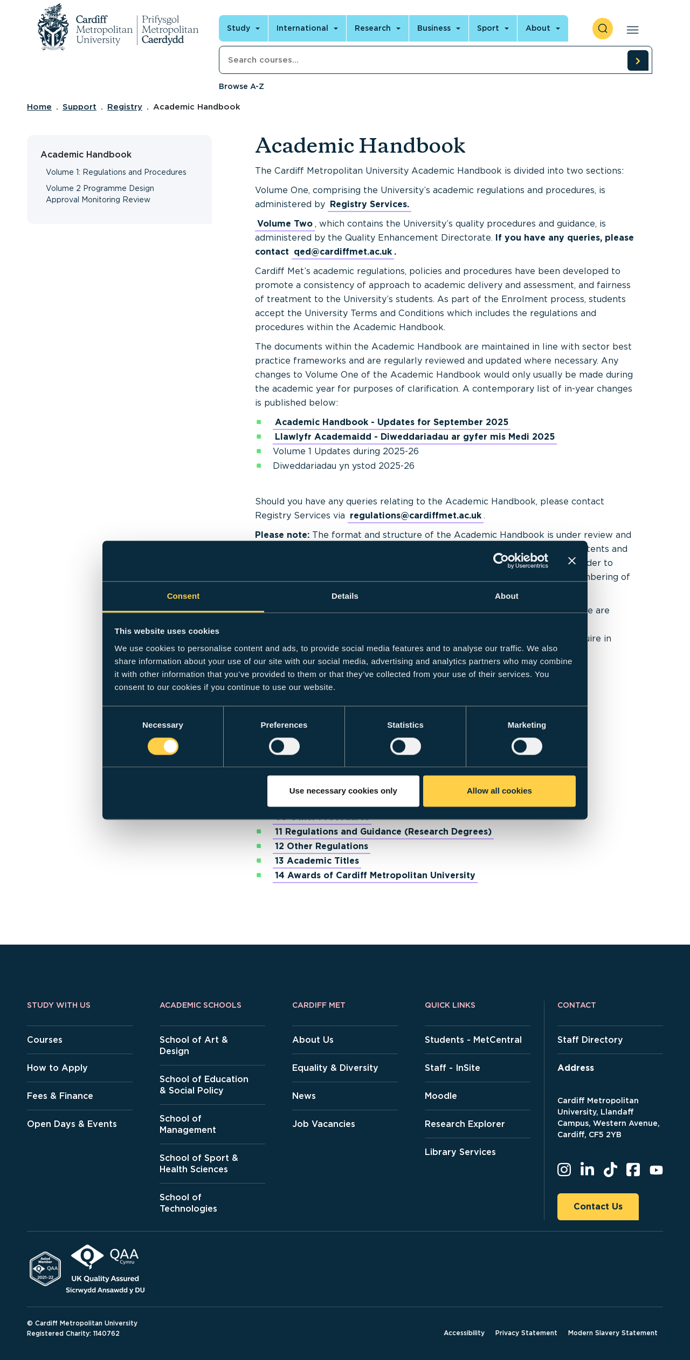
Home (39, 107)
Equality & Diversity (335, 1068)
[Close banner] (572, 560)
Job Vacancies (323, 1124)
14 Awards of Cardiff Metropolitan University (375, 875)
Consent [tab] (183, 595)
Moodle (441, 1096)
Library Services (460, 1152)
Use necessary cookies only (343, 791)
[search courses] (637, 60)
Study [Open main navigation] (238, 28)
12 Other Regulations (321, 846)
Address (575, 1068)
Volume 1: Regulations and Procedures (116, 172)
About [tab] (507, 595)
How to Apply (57, 1068)
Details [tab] (345, 595)
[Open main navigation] (630, 28)
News (304, 1096)
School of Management (188, 1124)
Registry (124, 107)
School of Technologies (188, 1203)
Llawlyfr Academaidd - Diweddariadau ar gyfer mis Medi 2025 (415, 437)
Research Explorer (465, 1124)
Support (79, 107)
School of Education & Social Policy (204, 1085)
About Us (313, 1040)
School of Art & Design (194, 1045)
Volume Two (285, 223)
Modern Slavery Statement (613, 1333)
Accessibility (464, 1333)
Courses (45, 1040)
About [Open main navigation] (538, 28)
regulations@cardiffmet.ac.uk (415, 515)
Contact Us (598, 1206)
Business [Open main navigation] (434, 28)
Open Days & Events (72, 1124)
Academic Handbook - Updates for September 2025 (391, 422)
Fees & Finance (60, 1096)
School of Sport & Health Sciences (199, 1163)
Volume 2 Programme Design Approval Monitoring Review (100, 194)
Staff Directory (590, 1040)
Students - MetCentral (473, 1040)
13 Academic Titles (317, 861)
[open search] (602, 28)
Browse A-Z (241, 86)
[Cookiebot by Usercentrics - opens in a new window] (501, 560)
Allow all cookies (499, 791)
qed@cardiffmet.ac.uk (343, 252)
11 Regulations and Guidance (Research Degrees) (383, 831)
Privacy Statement (526, 1333)
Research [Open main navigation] (373, 28)
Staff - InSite (452, 1068)
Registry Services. (369, 204)
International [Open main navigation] (302, 28)
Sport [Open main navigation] (488, 28)
